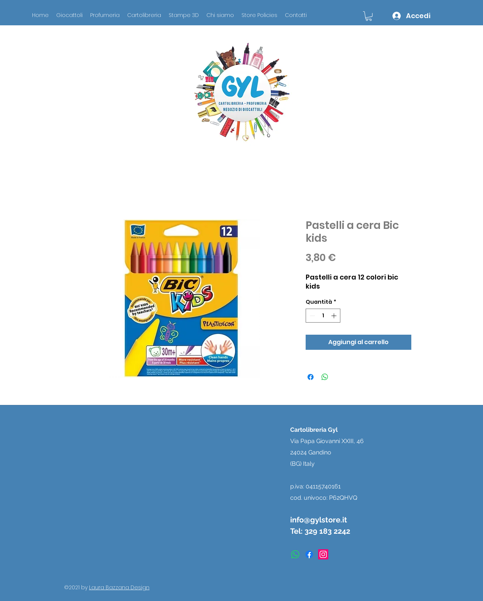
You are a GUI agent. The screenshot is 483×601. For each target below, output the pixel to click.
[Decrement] (311, 315)
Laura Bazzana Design (119, 587)
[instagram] (323, 554)
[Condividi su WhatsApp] (324, 377)
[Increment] (334, 315)
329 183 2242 (327, 531)
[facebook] (309, 554)
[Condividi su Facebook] (310, 377)
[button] (368, 16)
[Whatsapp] (295, 554)
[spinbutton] (323, 315)
